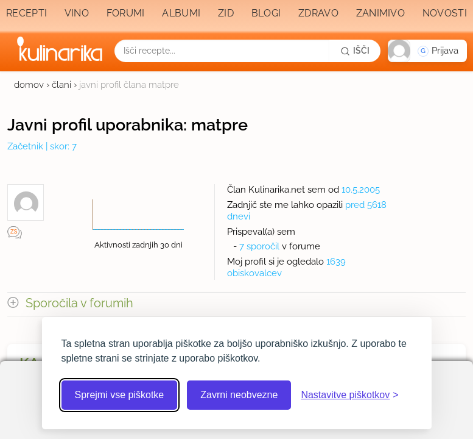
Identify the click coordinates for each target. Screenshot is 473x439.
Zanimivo (380, 13)
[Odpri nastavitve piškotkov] (349, 395)
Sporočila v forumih (79, 303)
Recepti (26, 13)
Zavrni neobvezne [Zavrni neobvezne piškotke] (239, 395)
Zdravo (318, 13)
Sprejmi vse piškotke (119, 395)
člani (61, 84)
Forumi (126, 13)
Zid (226, 13)
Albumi (181, 13)
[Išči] (354, 51)
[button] (427, 51)
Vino (77, 13)
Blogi (266, 13)
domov (29, 84)
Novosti (444, 13)
